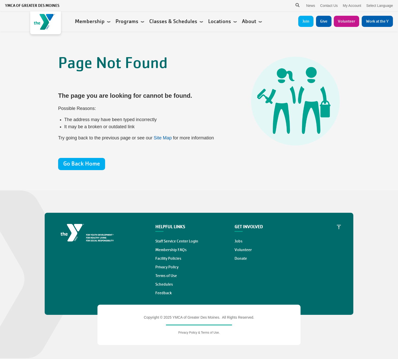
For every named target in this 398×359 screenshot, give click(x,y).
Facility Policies (168, 258)
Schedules (164, 284)
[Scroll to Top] (339, 227)
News (310, 6)
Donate (241, 258)
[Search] (293, 6)
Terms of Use (166, 275)
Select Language (379, 6)
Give (323, 21)
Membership (92, 21)
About (252, 21)
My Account (352, 6)
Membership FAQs (171, 249)
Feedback (163, 293)
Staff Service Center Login (176, 241)
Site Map (163, 137)
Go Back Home (81, 163)
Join (305, 21)
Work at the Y (377, 21)
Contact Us (329, 6)
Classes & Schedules (176, 21)
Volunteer (346, 21)
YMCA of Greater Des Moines (32, 5)
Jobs (238, 241)
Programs (129, 21)
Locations (222, 21)
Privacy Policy (166, 267)
